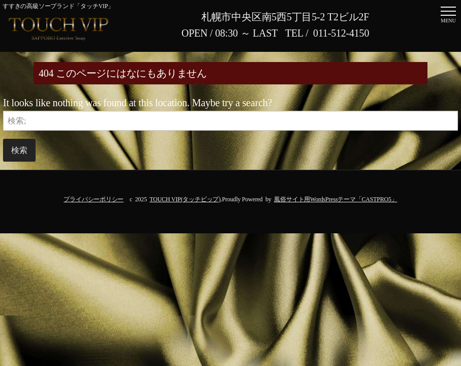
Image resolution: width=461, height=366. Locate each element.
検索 (19, 150)
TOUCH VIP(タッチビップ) (185, 199)
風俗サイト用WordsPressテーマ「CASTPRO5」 (335, 199)
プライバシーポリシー (94, 199)
